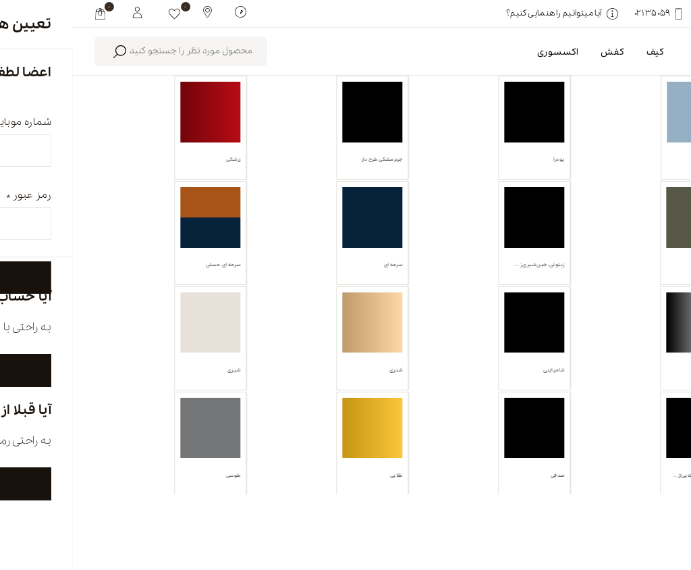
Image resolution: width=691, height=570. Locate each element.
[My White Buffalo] (64, 11)
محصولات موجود (436, 154)
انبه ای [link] (554, 217)
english (601, 513)
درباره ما (502, 513)
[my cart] (27, 13)
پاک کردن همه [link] (486, 217)
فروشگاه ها (392, 513)
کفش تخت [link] (628, 217)
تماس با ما (276, 513)
